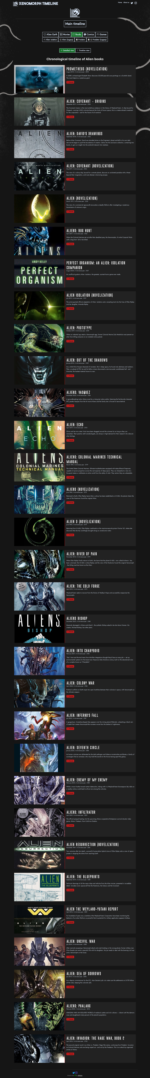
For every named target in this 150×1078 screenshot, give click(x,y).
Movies (65, 34)
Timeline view (83, 50)
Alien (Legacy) (66, 39)
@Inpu (80, 1075)
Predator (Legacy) (97, 39)
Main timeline (75, 23)
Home (120, 2)
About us (126, 2)
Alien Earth (50, 34)
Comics (89, 34)
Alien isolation (50, 39)
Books (76, 34)
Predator (80, 39)
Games (101, 34)
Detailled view (67, 50)
